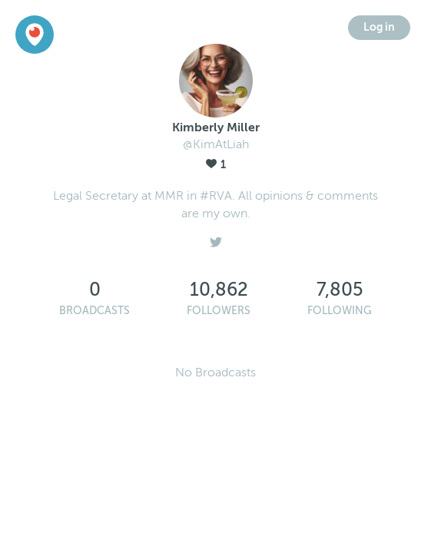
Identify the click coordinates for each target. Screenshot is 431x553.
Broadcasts (94, 310)
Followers (218, 310)
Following (339, 310)
